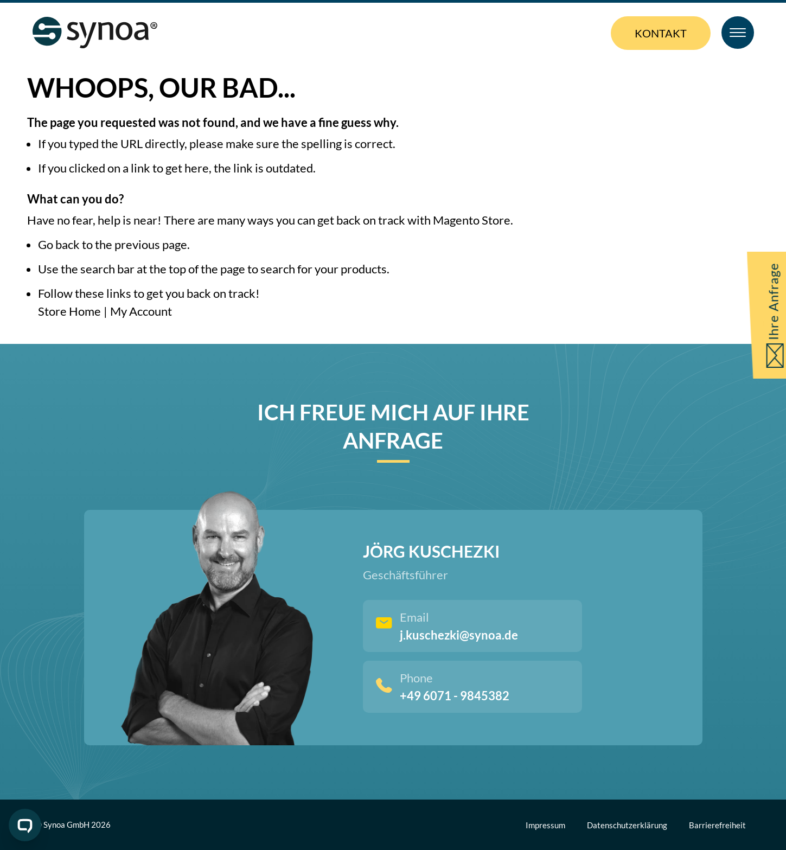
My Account (141, 311)
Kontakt (661, 33)
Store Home (69, 311)
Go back (59, 244)
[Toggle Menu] (737, 32)
